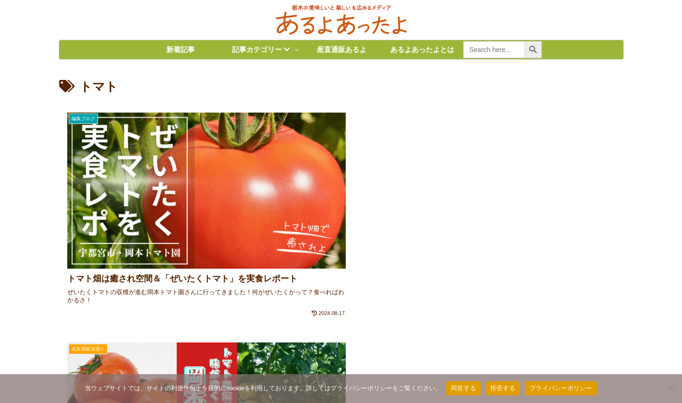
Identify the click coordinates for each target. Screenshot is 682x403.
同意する (463, 388)
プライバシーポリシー (560, 388)
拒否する (502, 388)
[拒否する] (670, 388)
